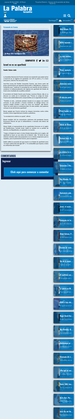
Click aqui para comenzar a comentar (30, 172)
